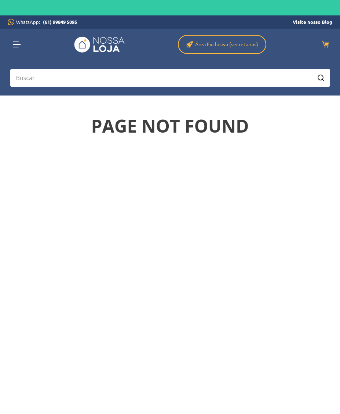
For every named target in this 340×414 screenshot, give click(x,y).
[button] (18, 44)
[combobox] (170, 78)
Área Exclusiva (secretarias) (226, 44)
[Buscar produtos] (321, 78)
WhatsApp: (47, 22)
